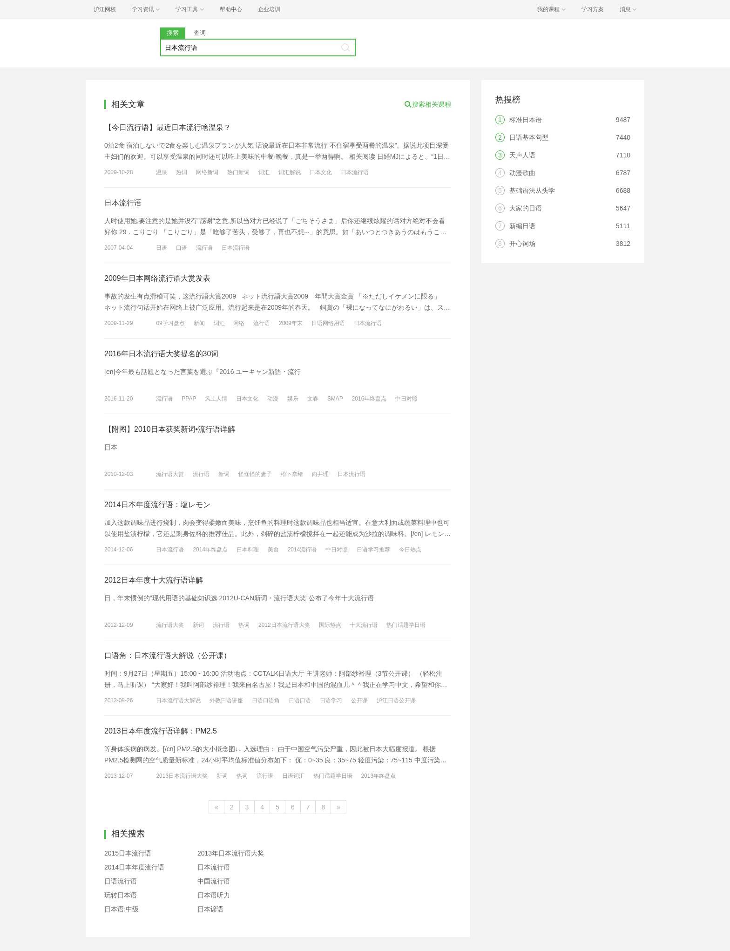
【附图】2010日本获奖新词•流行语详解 (169, 429)
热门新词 (238, 172)
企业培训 (269, 9)
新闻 (199, 323)
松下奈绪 (292, 474)
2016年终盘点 (369, 398)
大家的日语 (525, 208)
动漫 (272, 398)
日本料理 (248, 549)
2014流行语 (302, 549)
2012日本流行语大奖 (284, 625)
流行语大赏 (170, 474)
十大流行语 (364, 625)
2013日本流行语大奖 (182, 776)
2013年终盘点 (378, 776)
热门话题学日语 (406, 625)
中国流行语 (213, 881)
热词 (181, 172)
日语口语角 (266, 700)
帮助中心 (231, 9)
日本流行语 (355, 172)
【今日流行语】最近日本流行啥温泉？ (167, 127)
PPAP (189, 398)
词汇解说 (289, 172)
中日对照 (406, 398)
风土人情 (216, 398)
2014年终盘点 (210, 549)
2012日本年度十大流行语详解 (153, 580)
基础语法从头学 (532, 190)
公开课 (359, 700)
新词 (224, 474)
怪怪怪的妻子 (255, 474)
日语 (161, 248)
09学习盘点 (170, 323)
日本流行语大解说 (178, 700)
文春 (312, 398)
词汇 (264, 172)
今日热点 (410, 549)
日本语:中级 (121, 909)
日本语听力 (213, 895)
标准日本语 (525, 119)
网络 (238, 323)
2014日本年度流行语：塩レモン (157, 505)
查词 (200, 32)
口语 (181, 248)
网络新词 (207, 172)
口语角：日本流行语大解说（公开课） (167, 655)
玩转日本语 (120, 895)
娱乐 (292, 398)
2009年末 (291, 323)
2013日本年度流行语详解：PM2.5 (160, 731)
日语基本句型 (528, 137)
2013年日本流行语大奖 (230, 853)
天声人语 (522, 155)
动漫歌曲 (522, 173)
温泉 (161, 172)
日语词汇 (293, 776)
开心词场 (522, 243)
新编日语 (522, 226)
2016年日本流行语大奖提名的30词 (161, 354)
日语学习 (331, 700)
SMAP (335, 398)
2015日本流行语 (127, 853)
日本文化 (321, 172)
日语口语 (300, 700)
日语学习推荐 (373, 549)
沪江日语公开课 (396, 700)
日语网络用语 (328, 323)
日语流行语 (120, 881)
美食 (273, 549)
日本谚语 (210, 909)
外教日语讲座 (226, 700)
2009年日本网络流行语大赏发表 (157, 278)
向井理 (320, 474)
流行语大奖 (170, 625)
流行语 (204, 248)
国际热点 (330, 625)
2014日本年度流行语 (134, 867)
